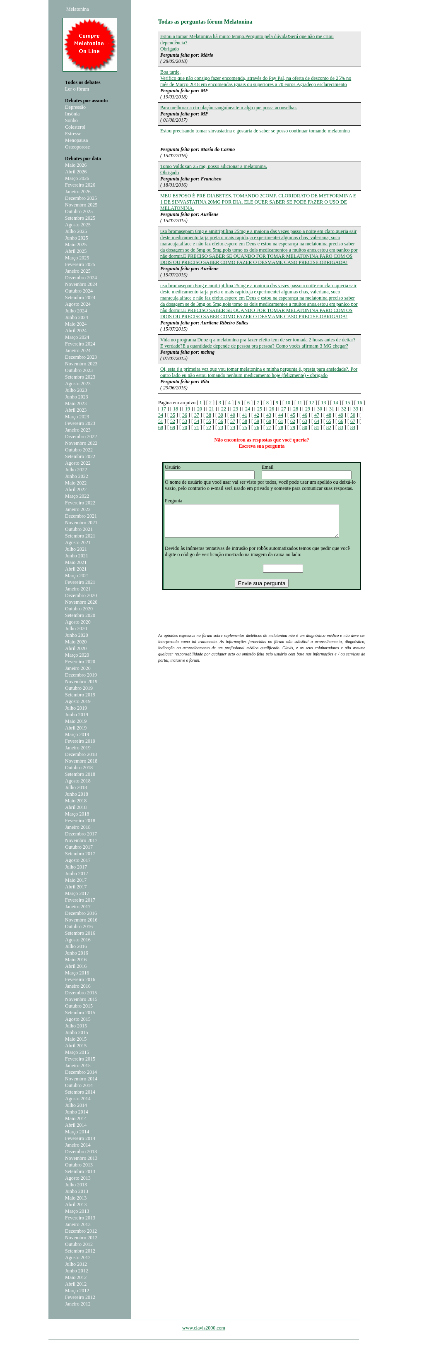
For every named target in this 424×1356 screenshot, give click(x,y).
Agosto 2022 (78, 463)
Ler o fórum (77, 89)
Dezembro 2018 (81, 754)
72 (208, 427)
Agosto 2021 (78, 542)
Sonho (71, 120)
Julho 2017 (76, 867)
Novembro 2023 (81, 364)
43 (268, 415)
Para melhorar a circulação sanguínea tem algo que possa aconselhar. (228, 107)
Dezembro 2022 (81, 436)
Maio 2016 (76, 959)
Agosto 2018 (78, 781)
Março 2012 (77, 1291)
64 (316, 421)
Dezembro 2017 (81, 834)
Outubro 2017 (79, 847)
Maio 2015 (76, 1039)
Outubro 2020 (79, 609)
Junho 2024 (76, 317)
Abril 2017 (76, 887)
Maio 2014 (76, 1118)
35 (172, 415)
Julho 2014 (76, 1105)
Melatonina (77, 9)
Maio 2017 (76, 880)
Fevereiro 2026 (80, 185)
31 (331, 409)
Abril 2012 (76, 1284)
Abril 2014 (76, 1125)
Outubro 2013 (79, 1165)
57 (232, 421)
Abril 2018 (76, 807)
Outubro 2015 (79, 1006)
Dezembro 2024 (81, 278)
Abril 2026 (76, 172)
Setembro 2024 (80, 297)
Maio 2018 (76, 801)
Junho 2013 (76, 1191)
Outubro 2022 (79, 450)
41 (244, 415)
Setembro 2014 (80, 1092)
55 (208, 421)
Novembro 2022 (81, 443)
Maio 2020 (76, 642)
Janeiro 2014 (78, 1145)
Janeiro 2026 (78, 191)
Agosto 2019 (78, 701)
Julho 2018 (76, 787)
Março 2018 (77, 814)
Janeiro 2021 (78, 589)
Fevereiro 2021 (80, 582)
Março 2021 (77, 575)
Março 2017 (77, 893)
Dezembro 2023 (81, 357)
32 (343, 409)
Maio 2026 (76, 165)
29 (307, 409)
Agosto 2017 (78, 860)
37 (196, 415)
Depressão (75, 107)
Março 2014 (77, 1132)
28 (295, 409)
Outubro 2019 (79, 688)
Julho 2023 (76, 390)
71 (196, 427)
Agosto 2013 (78, 1178)
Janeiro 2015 (78, 1065)
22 (223, 409)
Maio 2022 (76, 483)
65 (328, 421)
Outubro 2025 (79, 211)
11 (299, 403)
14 (335, 403)
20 (199, 409)
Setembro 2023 (80, 377)
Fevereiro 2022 (80, 503)
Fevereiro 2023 (80, 423)
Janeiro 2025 (78, 271)
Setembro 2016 (80, 933)
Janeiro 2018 (78, 827)
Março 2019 (77, 734)
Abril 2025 (76, 251)
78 (280, 427)
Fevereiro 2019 (80, 741)
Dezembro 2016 (81, 913)
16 (359, 403)
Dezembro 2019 (81, 675)
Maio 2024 (76, 324)
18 (175, 409)
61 (280, 421)
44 (280, 415)
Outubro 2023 (79, 370)
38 (208, 415)
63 (304, 421)
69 (172, 427)
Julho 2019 (76, 708)
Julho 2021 (76, 549)
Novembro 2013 (81, 1158)
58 (244, 421)
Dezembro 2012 (81, 1231)
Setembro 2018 (80, 774)
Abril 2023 (76, 410)
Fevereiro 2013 (80, 1218)
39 (220, 415)
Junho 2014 (76, 1112)
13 (323, 403)
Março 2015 (77, 1052)
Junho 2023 (76, 397)
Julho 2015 (76, 1026)
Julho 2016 (76, 946)
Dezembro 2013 (81, 1151)
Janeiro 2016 (78, 986)
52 (172, 421)
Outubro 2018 (79, 767)
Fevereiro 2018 (80, 820)
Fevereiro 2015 (80, 1059)
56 (220, 421)
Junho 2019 (76, 715)
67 (352, 421)
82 (328, 427)
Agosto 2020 (78, 622)
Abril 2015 (76, 1046)
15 (347, 403)
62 (292, 421)
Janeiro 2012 (78, 1304)
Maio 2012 (76, 1277)
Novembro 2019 (81, 681)
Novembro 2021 (81, 523)
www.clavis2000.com (203, 1328)
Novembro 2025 (81, 205)
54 (196, 421)
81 (316, 427)
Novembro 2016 (81, 920)
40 (232, 415)
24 (247, 409)
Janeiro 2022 (78, 509)
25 (259, 409)
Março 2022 (77, 496)
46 (304, 415)
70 (184, 427)
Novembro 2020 (81, 602)
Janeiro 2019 (78, 748)
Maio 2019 (76, 721)
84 (352, 427)
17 (163, 409)
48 (328, 415)
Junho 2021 (76, 556)
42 (256, 415)
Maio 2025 (76, 244)
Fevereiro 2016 (80, 979)
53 (184, 421)
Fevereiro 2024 (80, 344)
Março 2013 (77, 1211)
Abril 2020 (76, 648)
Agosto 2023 (78, 383)
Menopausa (76, 140)
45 (292, 415)
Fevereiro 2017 (80, 900)
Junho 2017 (76, 873)
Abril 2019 (76, 728)
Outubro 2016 (79, 926)
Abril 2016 (76, 966)
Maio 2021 (76, 562)
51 (160, 421)
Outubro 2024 (79, 291)
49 (340, 415)
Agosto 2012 (78, 1257)
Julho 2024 (76, 311)
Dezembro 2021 (81, 516)
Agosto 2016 (78, 940)
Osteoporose (77, 147)
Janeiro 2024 (78, 350)
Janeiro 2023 (78, 430)
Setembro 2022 (80, 456)
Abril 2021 (76, 569)
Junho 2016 (76, 953)
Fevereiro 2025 (80, 264)
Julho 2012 (76, 1264)
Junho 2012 (76, 1271)
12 (311, 403)
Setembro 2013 (80, 1171)
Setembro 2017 (80, 854)
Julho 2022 (76, 470)
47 (316, 415)
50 (352, 415)
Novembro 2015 (81, 999)
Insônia (72, 114)
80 (304, 427)
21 (211, 409)
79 (292, 427)
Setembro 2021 (80, 536)
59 (256, 421)
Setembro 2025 (80, 218)
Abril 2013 (76, 1204)
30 (319, 409)
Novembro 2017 (81, 840)
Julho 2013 (76, 1185)
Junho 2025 (76, 238)
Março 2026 (77, 178)
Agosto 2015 (78, 1019)
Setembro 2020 (80, 615)
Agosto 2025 (78, 225)
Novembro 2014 (81, 1079)
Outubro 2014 (79, 1085)
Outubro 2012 (79, 1244)
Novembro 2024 (81, 284)
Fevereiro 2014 (80, 1138)
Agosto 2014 (78, 1099)
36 (184, 415)
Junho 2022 (76, 476)
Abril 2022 (76, 489)
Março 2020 (77, 655)
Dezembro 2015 (81, 993)
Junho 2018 (76, 794)
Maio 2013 (76, 1198)
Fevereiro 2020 (80, 662)
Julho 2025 (76, 231)
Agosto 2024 (78, 304)
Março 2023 (77, 417)
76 (256, 427)
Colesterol (75, 127)
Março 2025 (77, 258)
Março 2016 (77, 973)
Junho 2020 (76, 635)
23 (235, 409)
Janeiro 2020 (78, 668)
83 (340, 427)
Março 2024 (77, 337)
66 (340, 421)
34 (160, 415)
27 (283, 409)
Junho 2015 (76, 1032)
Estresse (73, 134)
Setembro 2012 (80, 1251)
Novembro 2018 (81, 761)
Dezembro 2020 (81, 595)
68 (160, 427)
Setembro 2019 (80, 695)
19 (187, 409)
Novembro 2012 (81, 1238)
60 (268, 421)
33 (355, 409)
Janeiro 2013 (78, 1224)
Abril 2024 (76, 331)
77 (268, 427)
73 (220, 427)
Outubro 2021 (79, 529)
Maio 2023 (76, 403)
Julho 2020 (76, 628)
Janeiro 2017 (78, 907)
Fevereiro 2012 (80, 1297)
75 (244, 427)
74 (232, 427)
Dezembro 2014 (81, 1072)
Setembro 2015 (80, 1012)
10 (287, 403)
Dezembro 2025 (81, 198)
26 (271, 409)
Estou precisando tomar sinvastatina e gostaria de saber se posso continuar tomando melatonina (255, 131)
